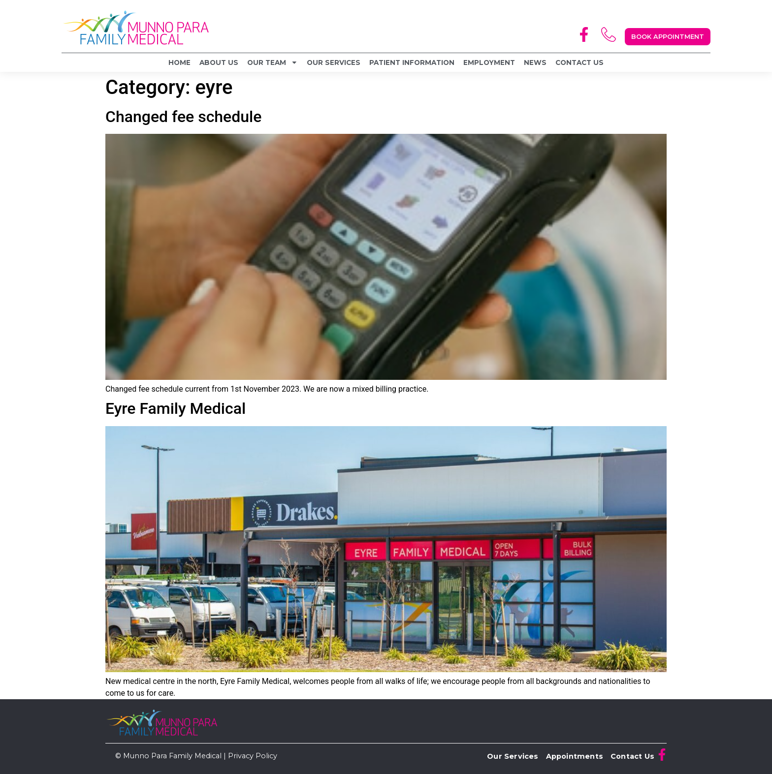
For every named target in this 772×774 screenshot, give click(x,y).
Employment (489, 62)
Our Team (272, 62)
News (535, 62)
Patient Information (411, 62)
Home (179, 62)
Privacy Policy (252, 755)
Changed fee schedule (183, 116)
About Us (218, 62)
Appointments (574, 756)
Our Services (333, 62)
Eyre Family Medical (175, 408)
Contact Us (579, 62)
